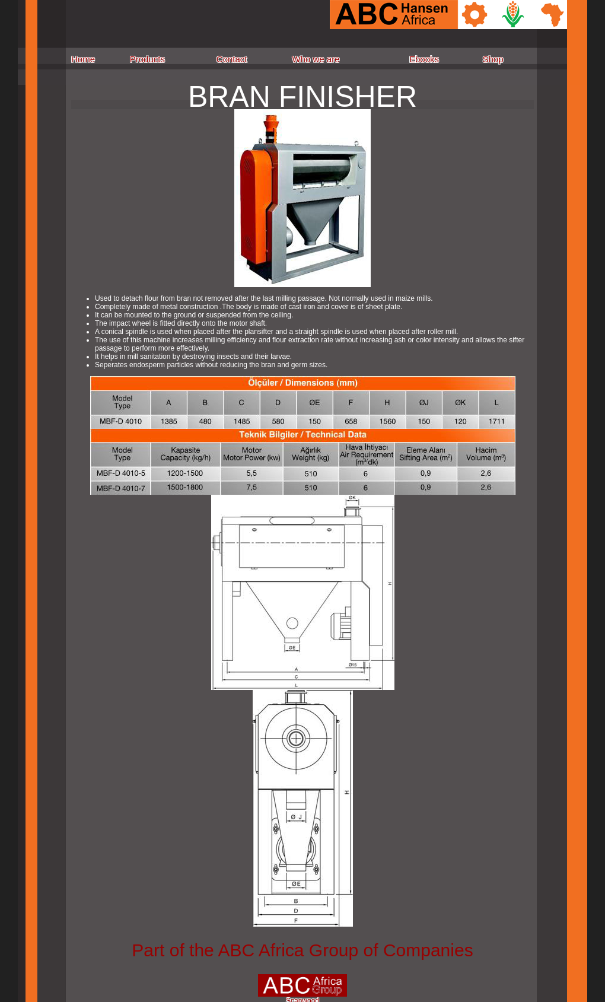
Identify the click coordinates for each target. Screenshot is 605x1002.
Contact (231, 59)
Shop (492, 59)
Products (147, 59)
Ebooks (424, 59)
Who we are (315, 59)
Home (83, 59)
